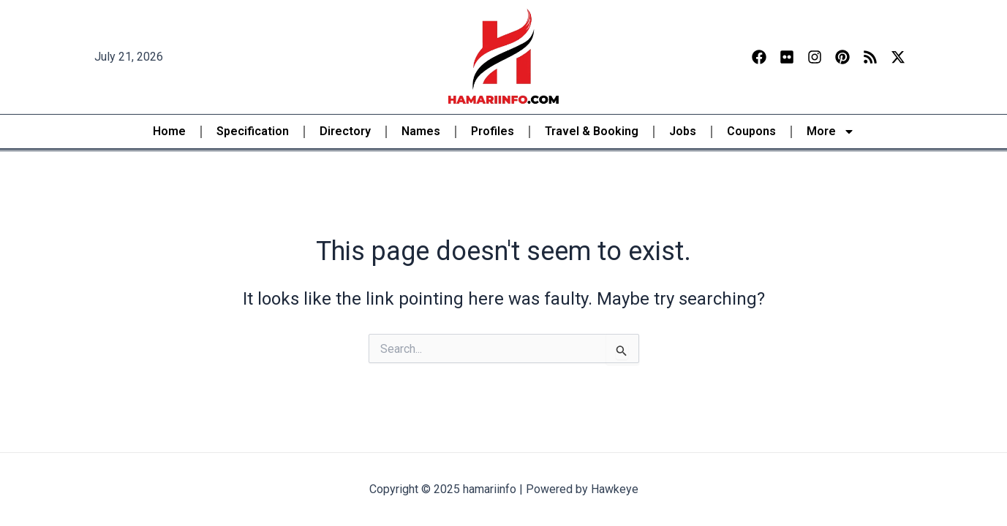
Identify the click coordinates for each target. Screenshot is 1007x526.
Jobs (682, 131)
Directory (345, 131)
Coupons (751, 131)
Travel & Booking (591, 131)
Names (420, 131)
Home (169, 131)
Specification (252, 131)
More (831, 131)
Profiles (492, 131)
